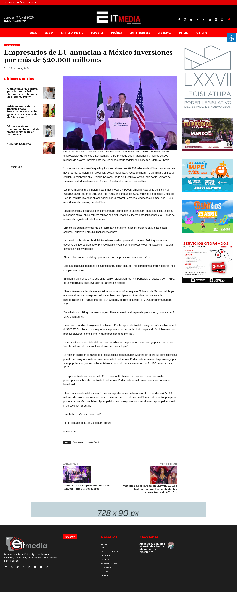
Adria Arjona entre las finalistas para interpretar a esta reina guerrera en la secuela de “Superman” (22, 112)
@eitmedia (16, 166)
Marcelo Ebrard (92, 442)
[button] (229, 19)
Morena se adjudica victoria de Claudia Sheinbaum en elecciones (152, 548)
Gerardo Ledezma (19, 144)
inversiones (78, 442)
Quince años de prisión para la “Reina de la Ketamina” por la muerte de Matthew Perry (23, 93)
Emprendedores (12, 45)
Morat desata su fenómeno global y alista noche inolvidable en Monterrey (23, 130)
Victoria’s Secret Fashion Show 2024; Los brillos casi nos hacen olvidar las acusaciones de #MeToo (150, 489)
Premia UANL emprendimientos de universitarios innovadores (86, 487)
